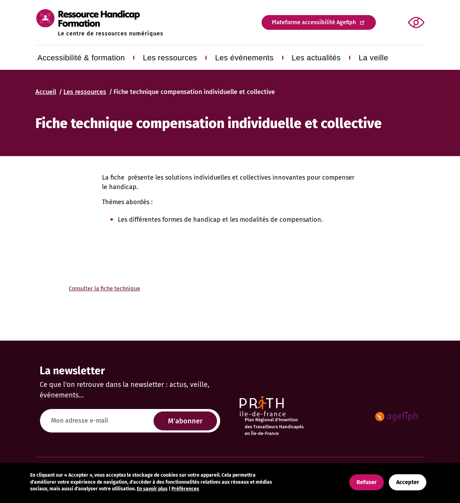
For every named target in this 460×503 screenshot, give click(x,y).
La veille (373, 57)
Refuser (367, 482)
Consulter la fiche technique (104, 288)
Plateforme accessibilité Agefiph (319, 22)
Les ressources (170, 57)
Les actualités (316, 57)
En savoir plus (152, 489)
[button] (416, 22)
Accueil (45, 92)
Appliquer (390, 22)
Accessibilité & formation (81, 57)
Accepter (407, 482)
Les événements (244, 57)
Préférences (185, 489)
